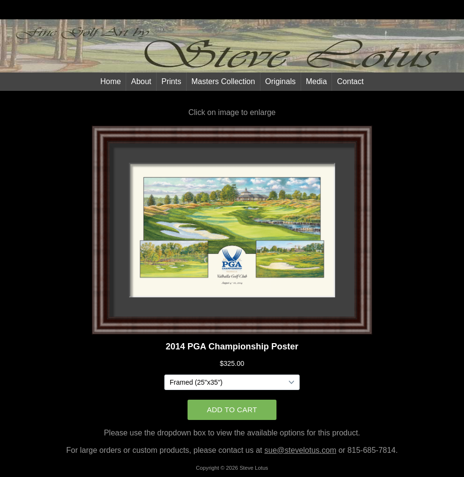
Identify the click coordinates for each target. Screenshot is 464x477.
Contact (350, 81)
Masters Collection (223, 81)
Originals (280, 81)
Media (316, 81)
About (141, 81)
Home (111, 81)
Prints (171, 81)
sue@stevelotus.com (300, 450)
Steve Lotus (254, 468)
